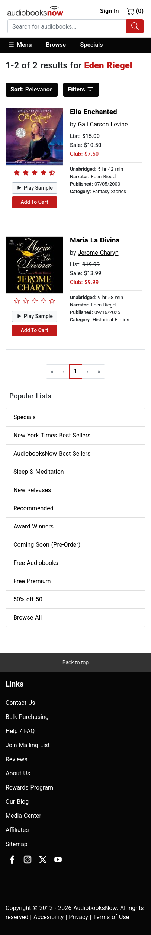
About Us (18, 773)
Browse (56, 44)
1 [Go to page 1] (75, 371)
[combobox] (75, 26)
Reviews (17, 759)
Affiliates (17, 829)
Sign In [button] (109, 11)
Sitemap (17, 844)
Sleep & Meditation (38, 471)
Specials (91, 44)
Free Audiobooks (35, 562)
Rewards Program (29, 787)
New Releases (32, 490)
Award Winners (33, 526)
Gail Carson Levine (103, 124)
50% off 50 (27, 599)
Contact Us (20, 702)
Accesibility (48, 916)
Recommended (33, 508)
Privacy (78, 916)
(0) (135, 11)
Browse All (27, 617)
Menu (19, 44)
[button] (23, 45)
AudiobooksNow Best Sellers (51, 453)
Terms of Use (111, 916)
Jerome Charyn (98, 252)
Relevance (31, 89)
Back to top (75, 662)
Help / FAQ (20, 731)
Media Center (23, 815)
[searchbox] (67, 26)
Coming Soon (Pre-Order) (46, 544)
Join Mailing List (28, 745)
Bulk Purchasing (27, 716)
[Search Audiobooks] (135, 26)
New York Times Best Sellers (51, 435)
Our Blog (17, 801)
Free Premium (32, 581)
